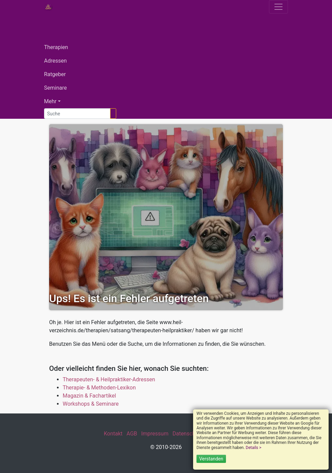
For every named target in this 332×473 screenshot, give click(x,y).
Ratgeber (55, 74)
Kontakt (113, 433)
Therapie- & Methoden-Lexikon (99, 387)
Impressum (155, 433)
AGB (132, 433)
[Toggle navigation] (278, 7)
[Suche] (77, 113)
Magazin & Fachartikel (89, 395)
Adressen (55, 61)
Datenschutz (187, 433)
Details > (253, 447)
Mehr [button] (50, 101)
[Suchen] (113, 113)
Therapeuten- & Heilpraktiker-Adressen (109, 379)
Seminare (55, 88)
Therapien (56, 47)
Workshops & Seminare (91, 404)
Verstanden (211, 458)
